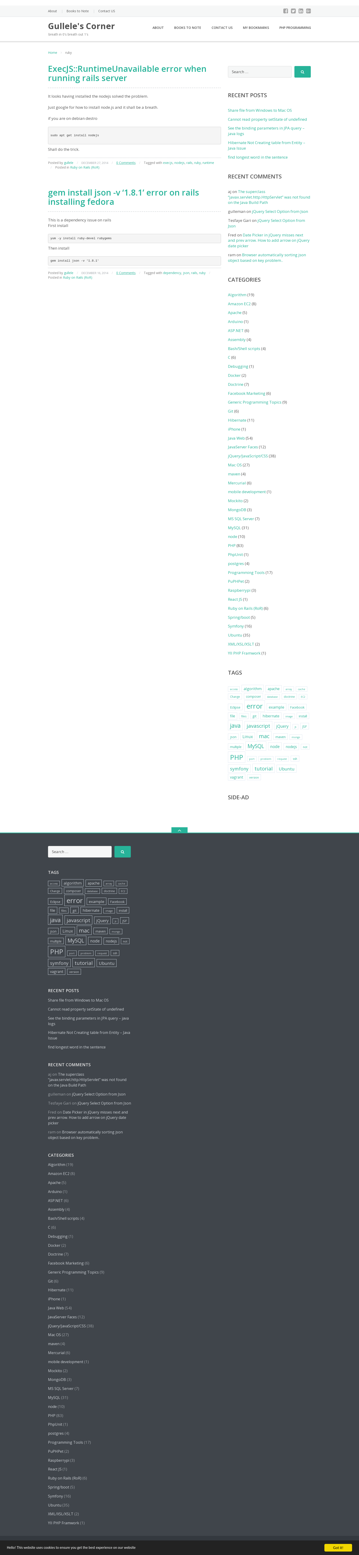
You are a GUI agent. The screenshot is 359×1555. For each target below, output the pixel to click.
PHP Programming (295, 27)
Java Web (236, 438)
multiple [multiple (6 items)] (236, 747)
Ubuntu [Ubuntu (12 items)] (286, 769)
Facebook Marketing (246, 393)
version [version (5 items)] (254, 777)
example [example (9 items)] (276, 707)
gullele (68, 162)
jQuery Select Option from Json (280, 211)
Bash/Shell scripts (244, 348)
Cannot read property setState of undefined (267, 119)
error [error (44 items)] (254, 706)
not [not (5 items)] (305, 747)
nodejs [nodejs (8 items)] (291, 746)
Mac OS (235, 465)
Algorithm (237, 294)
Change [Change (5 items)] (235, 697)
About (52, 11)
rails (189, 162)
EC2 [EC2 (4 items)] (303, 696)
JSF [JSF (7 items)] (304, 726)
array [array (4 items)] (289, 689)
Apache (235, 312)
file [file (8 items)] (232, 716)
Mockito (235, 500)
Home (52, 52)
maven (234, 474)
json (186, 273)
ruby (197, 162)
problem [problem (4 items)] (265, 759)
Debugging (238, 366)
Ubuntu (235, 635)
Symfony (236, 626)
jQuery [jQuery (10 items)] (282, 726)
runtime (208, 162)
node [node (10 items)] (275, 746)
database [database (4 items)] (272, 696)
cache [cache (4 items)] (301, 689)
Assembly (237, 339)
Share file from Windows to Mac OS (260, 110)
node (232, 536)
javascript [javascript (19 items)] (258, 725)
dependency (172, 273)
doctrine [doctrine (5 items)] (289, 697)
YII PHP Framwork (244, 653)
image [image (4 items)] (289, 716)
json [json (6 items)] (233, 737)
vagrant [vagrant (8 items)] (236, 777)
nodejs (179, 162)
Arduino (235, 321)
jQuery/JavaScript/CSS (248, 456)
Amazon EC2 (239, 303)
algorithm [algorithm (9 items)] (253, 688)
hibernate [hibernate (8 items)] (271, 716)
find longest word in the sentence (258, 157)
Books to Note (77, 11)
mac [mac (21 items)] (264, 736)
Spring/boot (239, 617)
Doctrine (235, 384)
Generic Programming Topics (254, 402)
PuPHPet (236, 581)
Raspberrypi (239, 590)
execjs (168, 162)
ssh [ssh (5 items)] (295, 759)
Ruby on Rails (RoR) (84, 167)
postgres (236, 563)
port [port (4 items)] (251, 759)
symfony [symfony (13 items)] (239, 769)
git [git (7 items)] (254, 716)
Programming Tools (246, 572)
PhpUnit (235, 554)
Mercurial (237, 483)
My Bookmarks (256, 27)
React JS (235, 599)
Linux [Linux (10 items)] (247, 736)
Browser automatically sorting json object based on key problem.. (267, 257)
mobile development (247, 491)
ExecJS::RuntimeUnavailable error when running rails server (127, 73)
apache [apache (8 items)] (274, 688)
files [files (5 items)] (243, 716)
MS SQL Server (241, 518)
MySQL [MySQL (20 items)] (256, 746)
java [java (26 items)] (235, 725)
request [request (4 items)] (282, 759)
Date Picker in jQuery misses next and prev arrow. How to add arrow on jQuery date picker (269, 240)
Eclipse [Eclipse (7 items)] (235, 707)
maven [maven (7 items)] (280, 736)
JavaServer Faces (243, 447)
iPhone (234, 429)
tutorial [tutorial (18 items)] (263, 768)
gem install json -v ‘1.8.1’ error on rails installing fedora (123, 197)
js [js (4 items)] (295, 726)
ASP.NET (236, 330)
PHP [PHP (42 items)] (236, 757)
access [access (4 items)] (234, 689)
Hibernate (237, 420)
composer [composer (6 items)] (253, 696)
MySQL (234, 527)
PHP (232, 545)
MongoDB (237, 509)
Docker (234, 375)
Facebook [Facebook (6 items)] (297, 707)
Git (230, 411)
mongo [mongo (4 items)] (296, 737)
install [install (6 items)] (303, 716)
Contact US (106, 11)
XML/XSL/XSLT (241, 644)
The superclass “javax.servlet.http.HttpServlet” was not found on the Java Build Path (269, 197)
